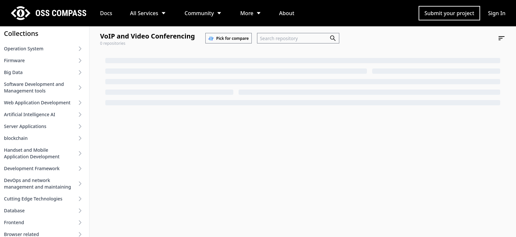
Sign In (496, 13)
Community (199, 13)
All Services (144, 13)
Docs (106, 13)
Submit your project (449, 13)
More (246, 13)
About (286, 13)
